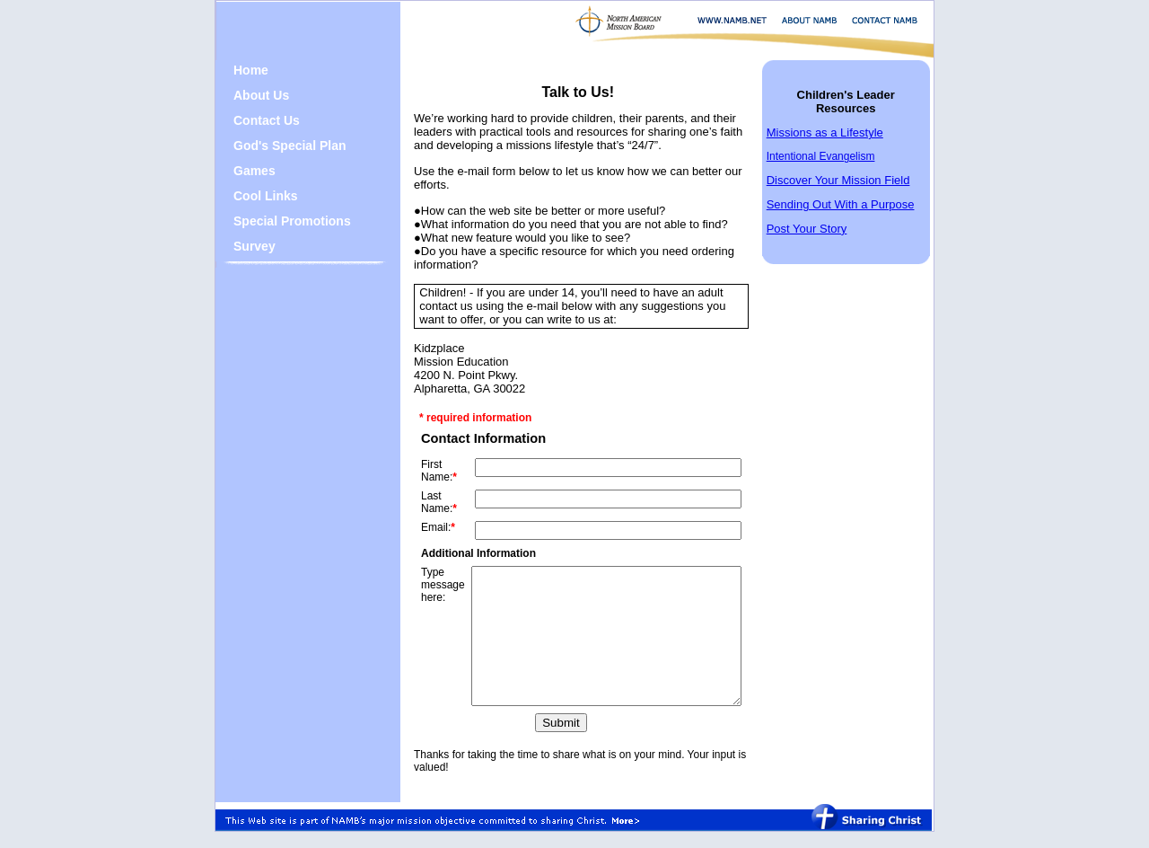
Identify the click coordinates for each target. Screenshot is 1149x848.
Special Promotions (279, 221)
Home (237, 70)
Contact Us (253, 120)
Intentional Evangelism (838, 156)
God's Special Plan (276, 145)
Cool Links (252, 196)
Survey (241, 246)
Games (241, 170)
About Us (248, 95)
